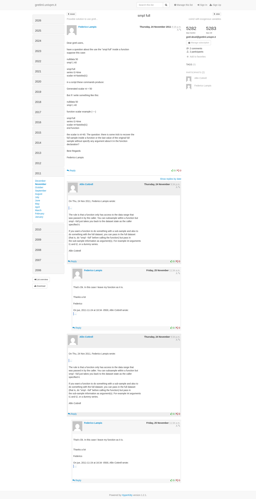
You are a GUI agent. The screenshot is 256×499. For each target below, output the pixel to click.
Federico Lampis (87, 27)
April (37, 207)
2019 (38, 91)
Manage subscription (198, 43)
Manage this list (183, 5)
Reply (71, 170)
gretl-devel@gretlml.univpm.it (201, 37)
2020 (38, 81)
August (38, 194)
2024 (38, 40)
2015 (38, 132)
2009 (38, 239)
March (38, 210)
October (39, 187)
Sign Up (215, 5)
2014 (38, 142)
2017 (38, 112)
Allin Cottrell (86, 184)
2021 (38, 71)
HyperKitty (127, 495)
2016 (38, 122)
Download (39, 286)
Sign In (202, 5)
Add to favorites (196, 56)
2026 (38, 20)
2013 (38, 152)
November (40, 184)
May (37, 203)
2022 (38, 61)
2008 (38, 250)
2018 (38, 102)
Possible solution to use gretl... (82, 19)
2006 (38, 270)
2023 (38, 51)
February (39, 213)
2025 (38, 30)
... (71, 207)
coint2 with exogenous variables (205, 19)
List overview (41, 279)
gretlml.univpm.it (45, 5)
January (39, 217)
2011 (38, 173)
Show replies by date (170, 179)
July (37, 197)
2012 (38, 163)
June (37, 200)
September (40, 190)
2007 (38, 260)
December (40, 181)
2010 (38, 229)
